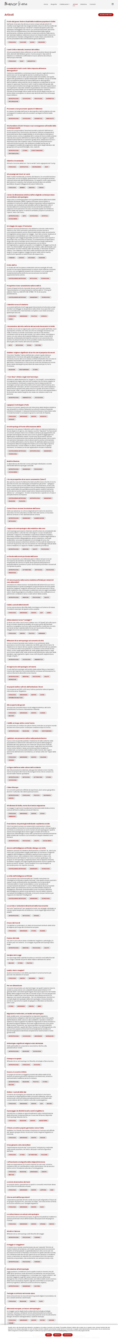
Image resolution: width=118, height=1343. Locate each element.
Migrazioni (12, 679)
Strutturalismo (37, 150)
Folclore (23, 42)
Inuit (46, 167)
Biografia (54, 4)
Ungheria (32, 978)
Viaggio (21, 257)
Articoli (75, 4)
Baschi (51, 1224)
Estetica (45, 216)
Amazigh (31, 187)
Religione (41, 42)
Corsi (11, 319)
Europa (33, 416)
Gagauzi (11, 419)
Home (46, 4)
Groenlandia (36, 167)
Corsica (44, 316)
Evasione (42, 257)
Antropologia (14, 98)
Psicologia (38, 98)
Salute (35, 549)
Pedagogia (12, 573)
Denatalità (50, 118)
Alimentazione (39, 518)
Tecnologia (45, 278)
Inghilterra (43, 1120)
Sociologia (26, 98)
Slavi (21, 61)
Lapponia (43, 1190)
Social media (13, 219)
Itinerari (12, 257)
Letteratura (27, 570)
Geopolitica (24, 167)
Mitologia (33, 278)
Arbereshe (12, 816)
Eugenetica (50, 98)
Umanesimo (33, 297)
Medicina (26, 549)
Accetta (67, 1335)
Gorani (42, 713)
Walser (49, 1103)
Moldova (43, 416)
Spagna (11, 760)
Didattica (83, 4)
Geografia (47, 795)
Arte (24, 216)
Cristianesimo (24, 369)
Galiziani (43, 757)
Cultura (38, 345)
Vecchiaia (31, 257)
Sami (51, 1190)
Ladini (49, 612)
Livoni (42, 695)
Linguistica (31, 61)
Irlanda (42, 931)
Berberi (22, 187)
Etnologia (12, 42)
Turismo (37, 1237)
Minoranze (23, 316)
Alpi (41, 612)
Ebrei (39, 1006)
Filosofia (22, 501)
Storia (25, 150)
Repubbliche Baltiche (16, 697)
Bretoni (11, 1175)
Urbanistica (27, 397)
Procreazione (13, 101)
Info (48, 1335)
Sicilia (32, 42)
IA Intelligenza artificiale (17, 278)
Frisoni (42, 1137)
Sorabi (11, 1323)
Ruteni (42, 1320)
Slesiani (51, 1320)
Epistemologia (14, 153)
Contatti (93, 4)
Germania (41, 633)
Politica (34, 316)
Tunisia (41, 187)
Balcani (11, 716)
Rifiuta (57, 1335)
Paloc (41, 978)
